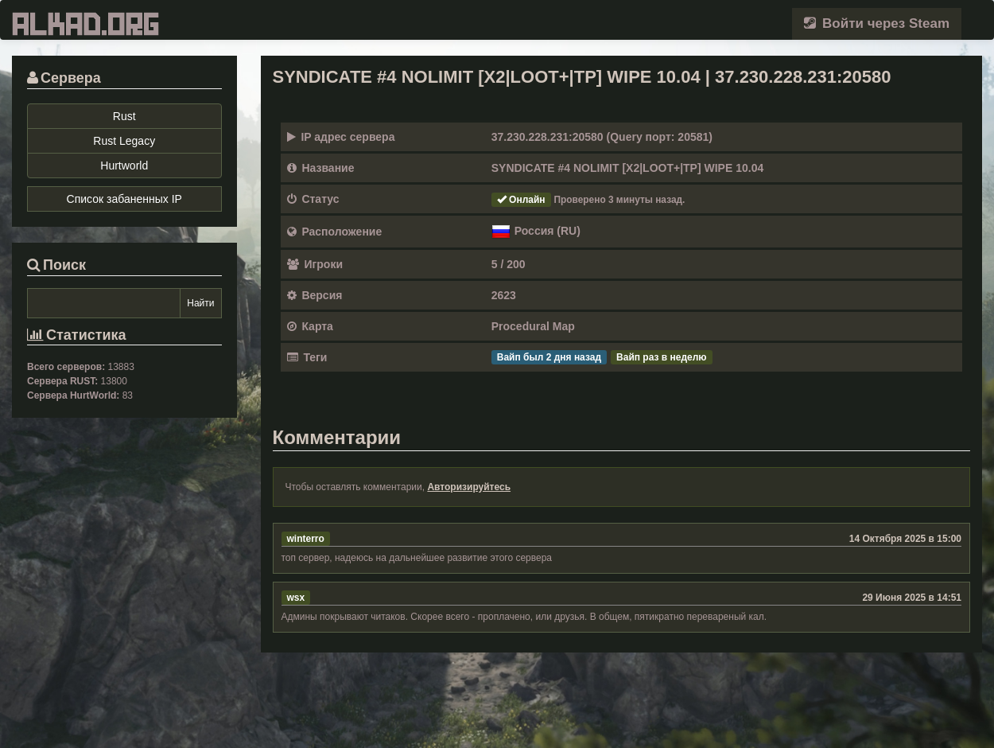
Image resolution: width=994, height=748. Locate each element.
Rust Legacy (124, 140)
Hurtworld (124, 165)
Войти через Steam (876, 23)
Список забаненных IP (124, 199)
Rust (124, 116)
